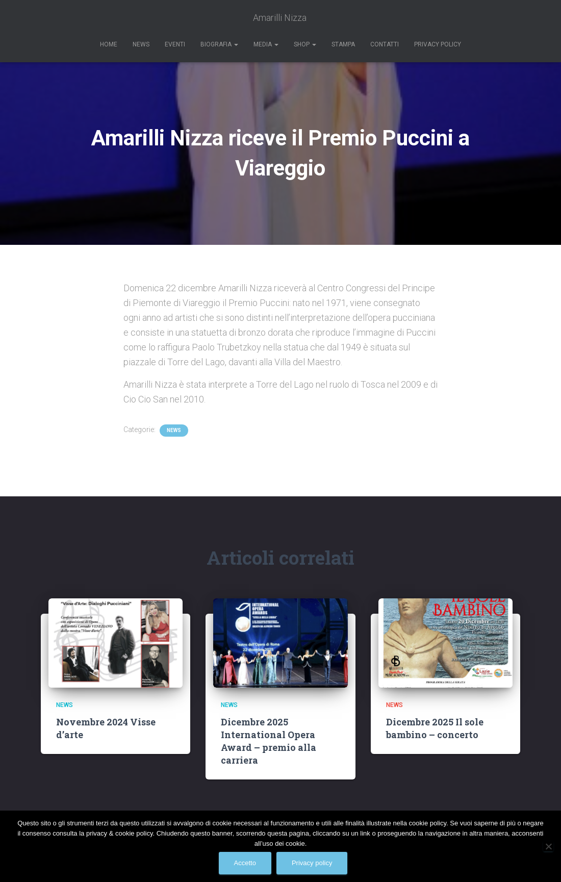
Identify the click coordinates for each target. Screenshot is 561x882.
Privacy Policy (437, 44)
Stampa (343, 44)
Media (265, 44)
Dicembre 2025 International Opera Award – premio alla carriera (268, 741)
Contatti (384, 44)
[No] (548, 846)
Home (108, 44)
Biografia (219, 44)
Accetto (245, 863)
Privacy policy (312, 863)
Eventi (175, 44)
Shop (305, 44)
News (141, 44)
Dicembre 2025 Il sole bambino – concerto (434, 728)
